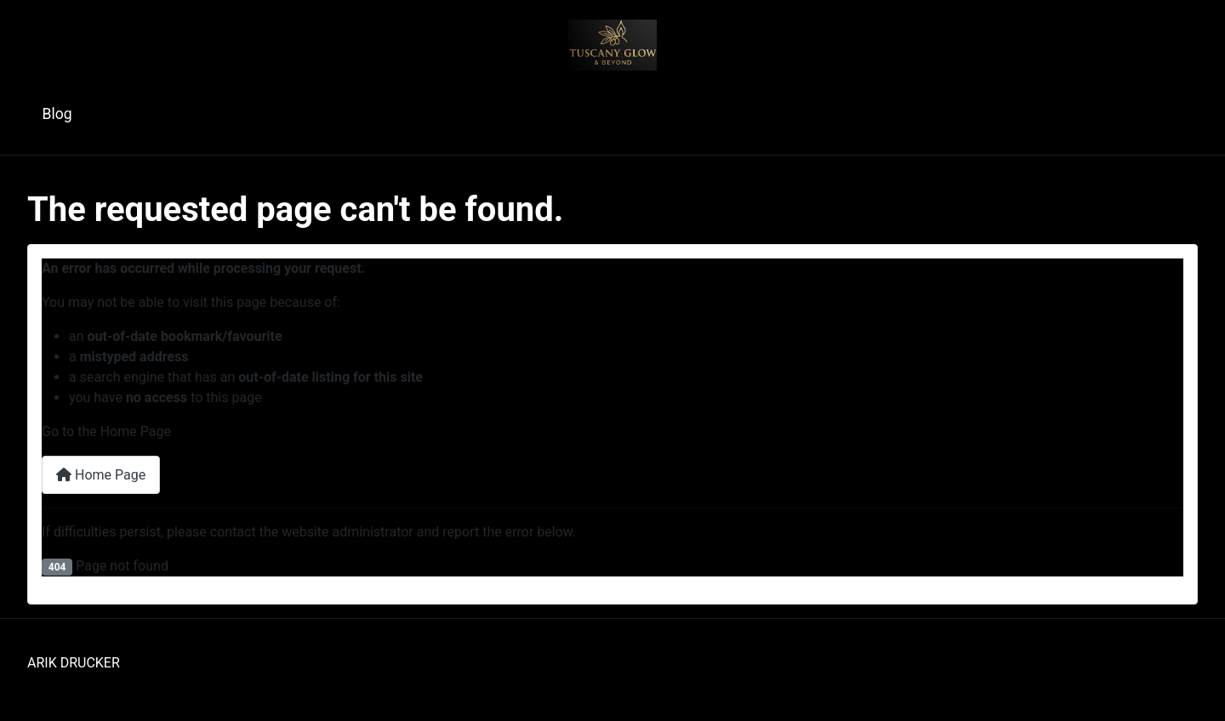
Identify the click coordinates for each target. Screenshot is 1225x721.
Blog (57, 113)
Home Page (100, 475)
